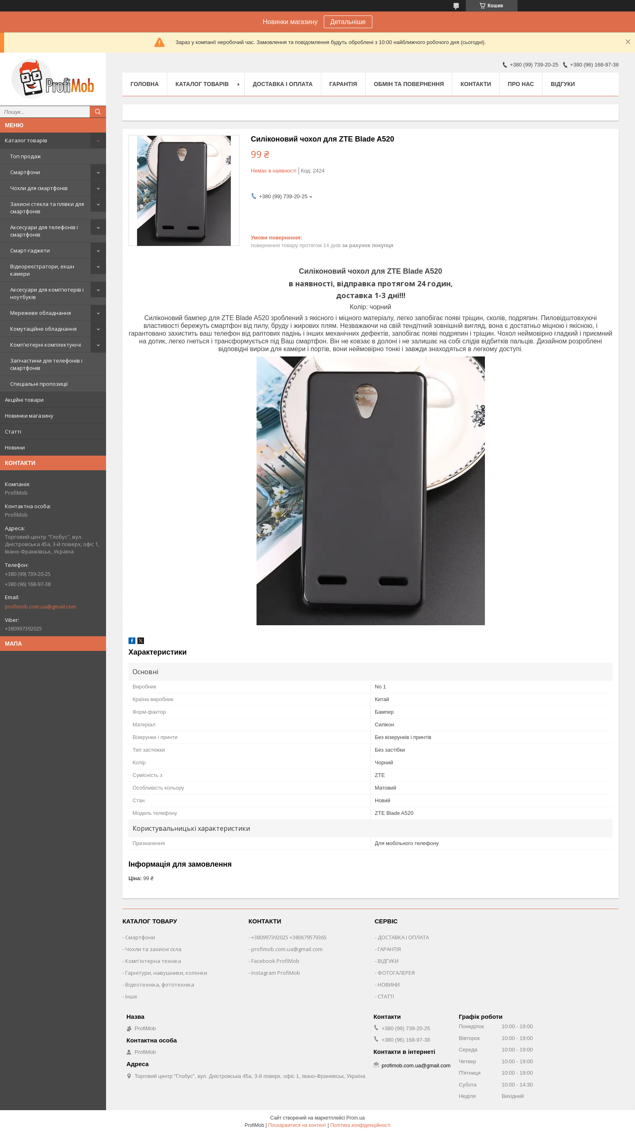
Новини (15, 447)
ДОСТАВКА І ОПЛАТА (403, 937)
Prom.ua (355, 1118)
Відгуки (563, 84)
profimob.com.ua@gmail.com (40, 606)
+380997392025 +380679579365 (289, 937)
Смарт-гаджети (30, 250)
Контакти (475, 84)
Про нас (521, 84)
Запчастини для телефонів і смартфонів (46, 364)
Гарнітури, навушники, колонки (166, 972)
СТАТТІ (386, 996)
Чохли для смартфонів (39, 188)
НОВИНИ (389, 984)
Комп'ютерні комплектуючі (45, 344)
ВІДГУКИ (388, 961)
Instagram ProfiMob (275, 972)
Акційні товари (24, 399)
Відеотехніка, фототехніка (159, 984)
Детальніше (348, 21)
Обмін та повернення (409, 84)
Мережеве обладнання (40, 312)
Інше (131, 996)
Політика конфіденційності (360, 1125)
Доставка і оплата (283, 84)
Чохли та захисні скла (153, 949)
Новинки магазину (29, 415)
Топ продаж (25, 156)
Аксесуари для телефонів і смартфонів (44, 231)
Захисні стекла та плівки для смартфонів (47, 207)
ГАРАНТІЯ (389, 949)
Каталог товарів (26, 140)
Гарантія (343, 84)
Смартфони (25, 172)
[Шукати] (98, 112)
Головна (145, 84)
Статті (13, 431)
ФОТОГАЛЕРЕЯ (396, 972)
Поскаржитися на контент (297, 1125)
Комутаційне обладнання (43, 328)
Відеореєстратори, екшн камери (42, 270)
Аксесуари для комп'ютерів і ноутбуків (47, 293)
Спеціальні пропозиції (39, 383)
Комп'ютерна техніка (153, 961)
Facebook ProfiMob (275, 961)
